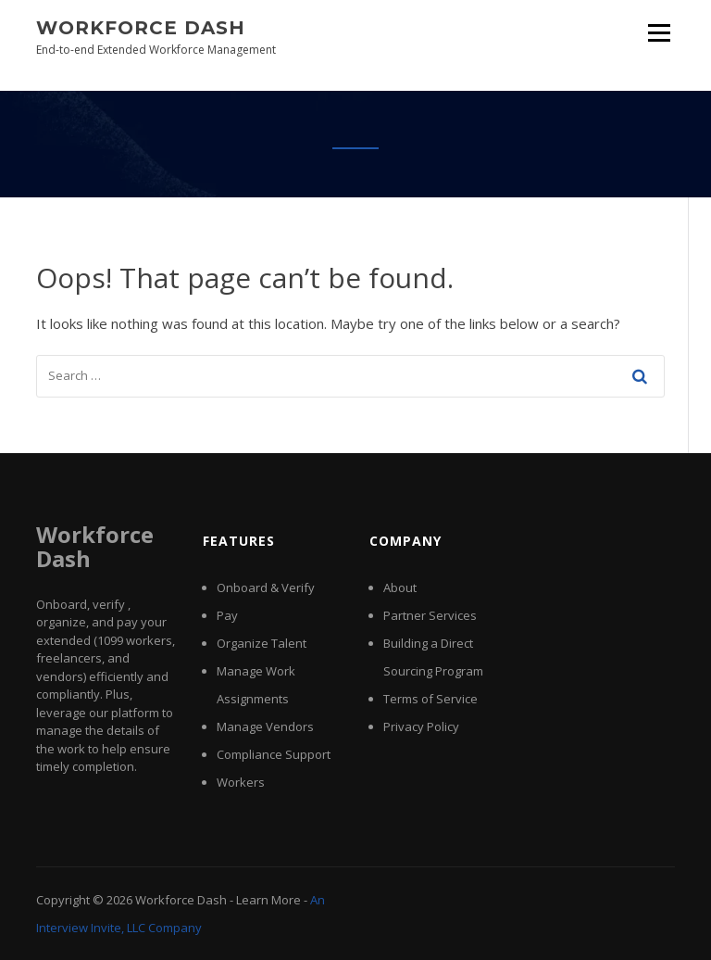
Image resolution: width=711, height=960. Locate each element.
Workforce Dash (140, 28)
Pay (227, 615)
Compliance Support (274, 754)
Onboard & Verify (266, 587)
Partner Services (430, 615)
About (400, 587)
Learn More (268, 899)
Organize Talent (261, 643)
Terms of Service (430, 698)
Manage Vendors (265, 726)
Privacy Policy (421, 726)
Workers (241, 782)
